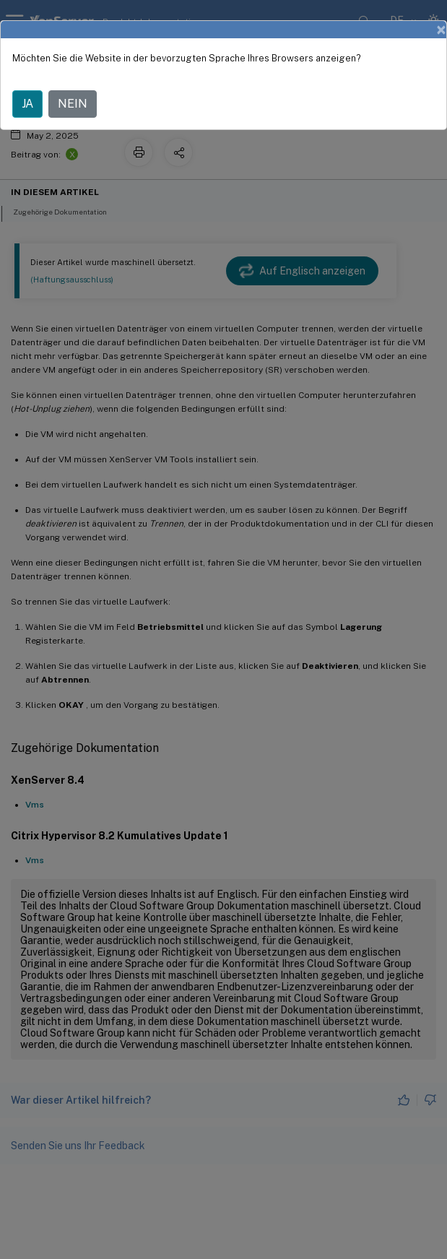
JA (27, 104)
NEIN (72, 104)
